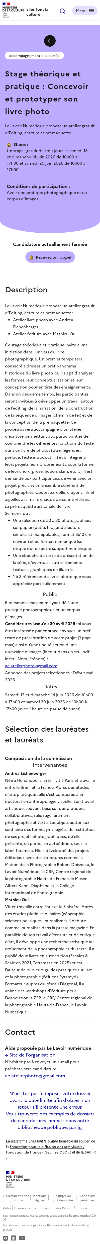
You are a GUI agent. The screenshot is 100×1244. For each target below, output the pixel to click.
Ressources (22, 1208)
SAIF (88, 1152)
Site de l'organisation (30, 1054)
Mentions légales (39, 1197)
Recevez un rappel (50, 257)
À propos (80, 1208)
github (7, 1229)
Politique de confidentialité (62, 1197)
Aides (7, 1208)
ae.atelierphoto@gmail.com (31, 665)
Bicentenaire (42, 1208)
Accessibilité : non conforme (16, 1197)
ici (80, 1127)
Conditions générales (87, 1197)
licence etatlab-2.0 (82, 1215)
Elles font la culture (37, 11)
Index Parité (62, 1208)
